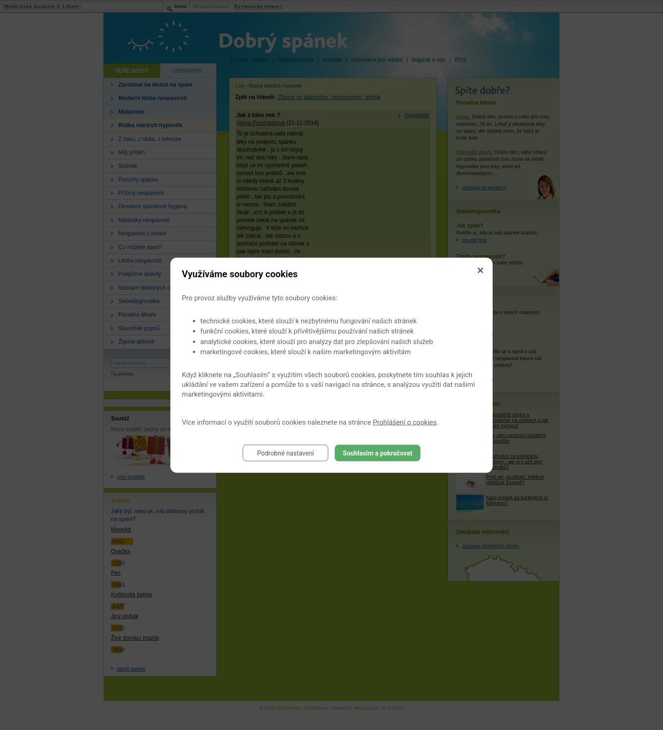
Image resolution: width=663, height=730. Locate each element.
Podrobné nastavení (285, 452)
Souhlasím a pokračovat (378, 452)
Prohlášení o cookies (405, 422)
